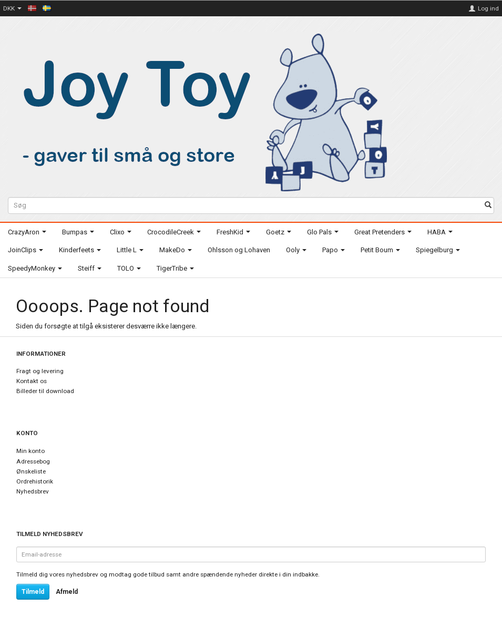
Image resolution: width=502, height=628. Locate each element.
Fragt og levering (40, 371)
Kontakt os (31, 381)
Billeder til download (45, 391)
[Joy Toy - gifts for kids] (199, 110)
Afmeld (67, 591)
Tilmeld (33, 591)
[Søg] (488, 206)
